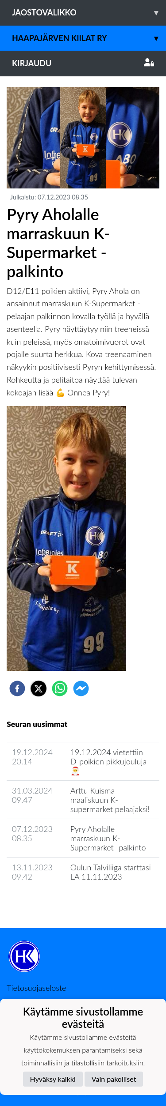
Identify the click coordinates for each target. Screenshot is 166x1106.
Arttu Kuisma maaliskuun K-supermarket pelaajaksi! (110, 799)
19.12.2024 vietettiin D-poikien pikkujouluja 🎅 (108, 761)
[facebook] (17, 688)
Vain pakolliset (114, 1079)
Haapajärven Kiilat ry (89, 38)
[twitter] (38, 688)
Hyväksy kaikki (53, 1079)
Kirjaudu (83, 63)
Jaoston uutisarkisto (47, 902)
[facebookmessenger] (81, 688)
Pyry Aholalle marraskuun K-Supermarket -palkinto (108, 838)
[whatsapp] (60, 688)
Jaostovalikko (89, 12)
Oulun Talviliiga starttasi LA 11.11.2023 (110, 871)
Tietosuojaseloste (36, 988)
